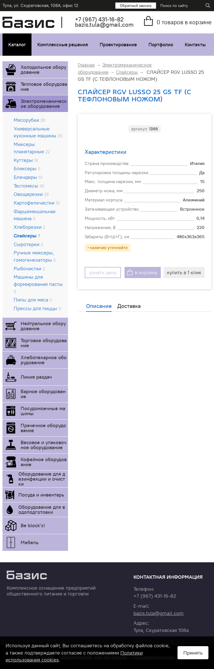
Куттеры (26, 160)
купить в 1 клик (184, 272)
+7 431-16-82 (99, 19)
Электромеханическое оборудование (44, 103)
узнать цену (102, 272)
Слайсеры (27, 235)
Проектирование (118, 45)
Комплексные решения (62, 45)
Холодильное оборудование (43, 69)
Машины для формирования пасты (38, 284)
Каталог (17, 45)
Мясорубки (29, 120)
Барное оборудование (43, 394)
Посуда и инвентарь (41, 495)
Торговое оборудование (44, 343)
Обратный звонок (136, 5)
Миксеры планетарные (32, 148)
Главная (86, 65)
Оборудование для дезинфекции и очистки (41, 479)
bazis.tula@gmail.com (104, 24)
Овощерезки (31, 194)
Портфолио (161, 45)
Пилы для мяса (33, 299)
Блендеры (28, 177)
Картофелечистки (37, 203)
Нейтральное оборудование (43, 326)
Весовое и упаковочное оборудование (43, 445)
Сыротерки (28, 244)
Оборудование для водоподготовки (41, 509)
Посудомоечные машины (43, 411)
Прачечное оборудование (43, 428)
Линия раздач (36, 377)
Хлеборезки (29, 227)
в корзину (146, 272)
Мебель (29, 542)
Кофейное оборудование (44, 462)
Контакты (195, 45)
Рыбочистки (29, 268)
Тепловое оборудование (44, 86)
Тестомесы (29, 186)
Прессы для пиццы (37, 308)
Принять (193, 652)
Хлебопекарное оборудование (44, 360)
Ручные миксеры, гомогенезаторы (35, 256)
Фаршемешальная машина (34, 215)
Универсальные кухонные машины (38, 132)
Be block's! (33, 525)
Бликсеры (27, 168)
